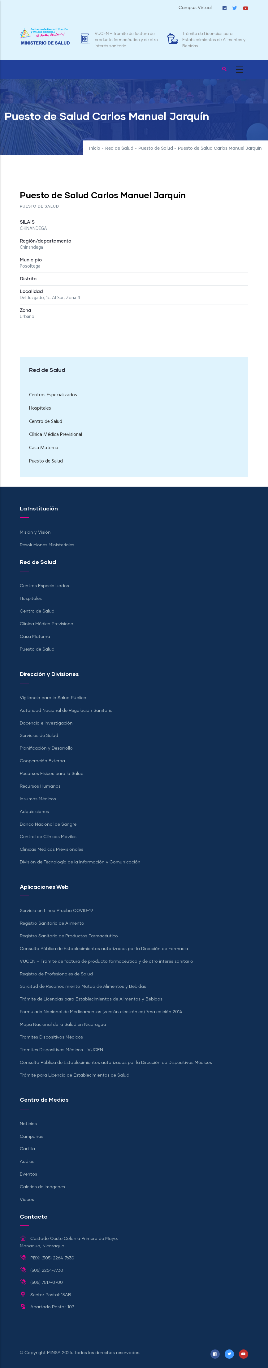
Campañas (31, 1136)
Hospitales (40, 408)
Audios (27, 1161)
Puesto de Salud (155, 148)
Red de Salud (119, 148)
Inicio (94, 148)
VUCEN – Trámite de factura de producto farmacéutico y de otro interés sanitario (126, 40)
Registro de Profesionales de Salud (56, 974)
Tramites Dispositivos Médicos (51, 1037)
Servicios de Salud (39, 735)
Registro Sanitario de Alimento (52, 923)
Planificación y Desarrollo (46, 748)
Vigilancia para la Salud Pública (53, 698)
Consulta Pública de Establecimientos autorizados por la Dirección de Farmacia (104, 949)
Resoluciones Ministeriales (47, 545)
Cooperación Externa (42, 761)
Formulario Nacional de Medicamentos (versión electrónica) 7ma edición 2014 (101, 1012)
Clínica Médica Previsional (55, 435)
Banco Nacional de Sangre (48, 824)
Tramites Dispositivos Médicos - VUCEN (61, 1050)
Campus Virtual (195, 8)
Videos (27, 1200)
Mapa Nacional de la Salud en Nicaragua (63, 1024)
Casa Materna (43, 448)
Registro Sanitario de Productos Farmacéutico (69, 936)
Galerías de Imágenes (42, 1187)
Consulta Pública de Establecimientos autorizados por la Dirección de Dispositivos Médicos (116, 1062)
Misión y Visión (35, 532)
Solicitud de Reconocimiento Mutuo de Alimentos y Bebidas (83, 986)
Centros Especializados (53, 395)
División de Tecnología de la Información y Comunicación (80, 862)
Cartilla (27, 1149)
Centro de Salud (45, 422)
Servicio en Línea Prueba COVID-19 (56, 911)
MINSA (54, 1353)
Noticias (28, 1124)
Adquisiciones (34, 812)
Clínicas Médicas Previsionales (51, 849)
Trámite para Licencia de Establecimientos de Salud (74, 1075)
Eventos (28, 1174)
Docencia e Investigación (46, 723)
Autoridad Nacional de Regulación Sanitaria (66, 710)
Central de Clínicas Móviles (48, 837)
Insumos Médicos (38, 799)
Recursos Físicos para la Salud (52, 774)
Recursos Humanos (40, 786)
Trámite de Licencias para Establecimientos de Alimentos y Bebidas (213, 40)
